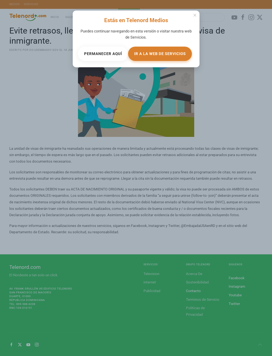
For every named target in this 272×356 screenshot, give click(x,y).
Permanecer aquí (103, 53)
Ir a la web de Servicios (160, 53)
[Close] (194, 15)
